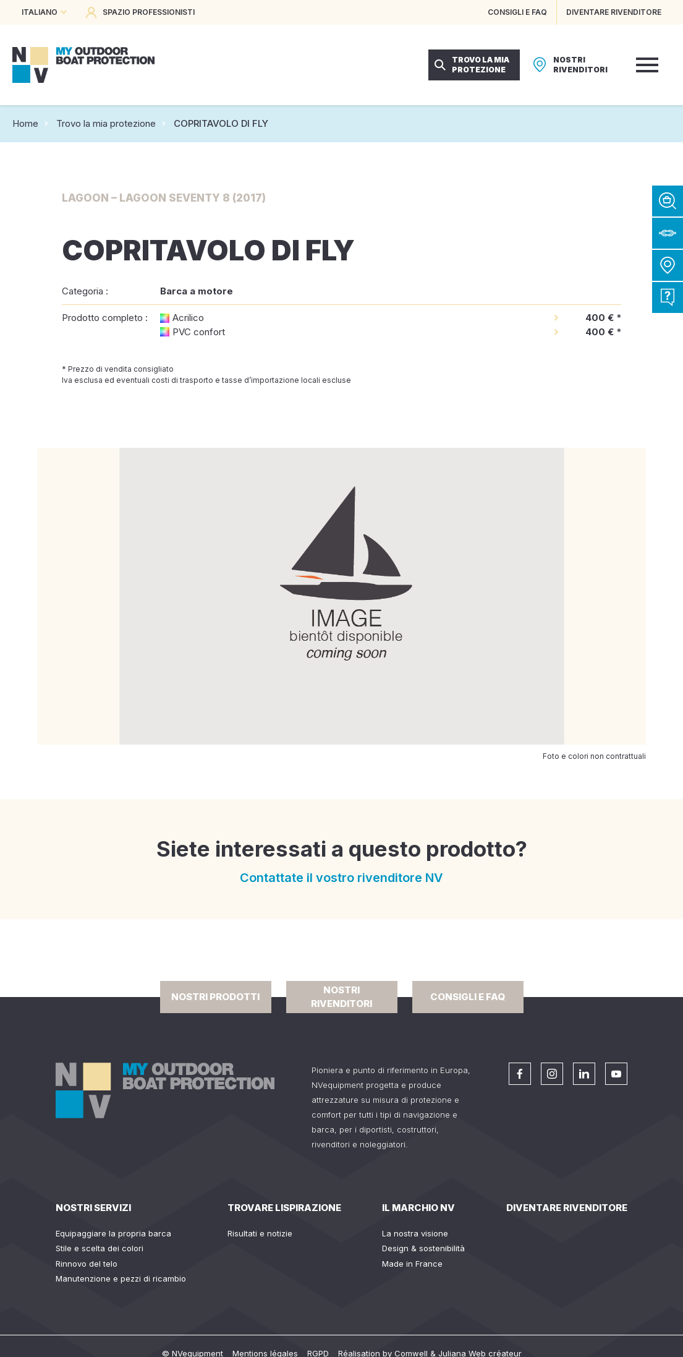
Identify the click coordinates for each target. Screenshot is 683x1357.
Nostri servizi (93, 1208)
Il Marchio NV (418, 1208)
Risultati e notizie (259, 1233)
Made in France (412, 1264)
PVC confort (198, 332)
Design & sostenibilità (423, 1248)
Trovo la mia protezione (106, 123)
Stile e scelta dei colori (99, 1248)
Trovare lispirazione (284, 1208)
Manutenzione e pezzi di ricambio (121, 1278)
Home (25, 123)
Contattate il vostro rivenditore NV (341, 877)
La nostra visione (415, 1233)
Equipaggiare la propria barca (113, 1233)
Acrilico (188, 317)
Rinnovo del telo (86, 1264)
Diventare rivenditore (566, 1208)
